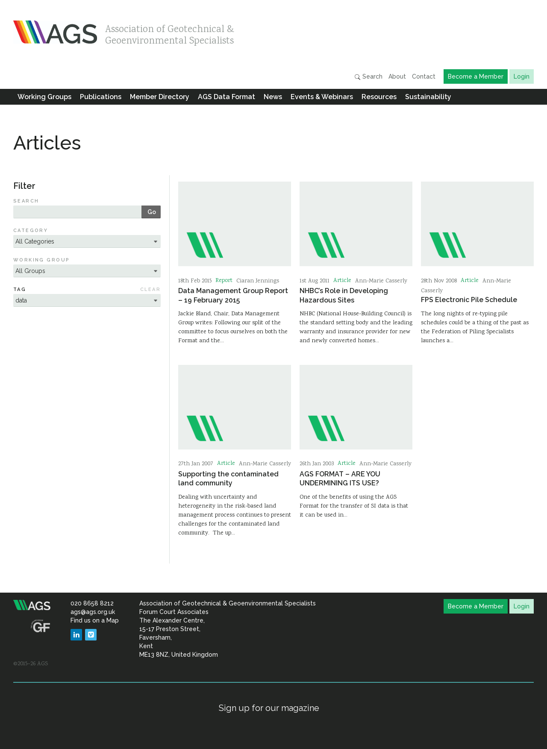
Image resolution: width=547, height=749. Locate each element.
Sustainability (428, 97)
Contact (423, 76)
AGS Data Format (226, 97)
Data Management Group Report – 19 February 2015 (233, 295)
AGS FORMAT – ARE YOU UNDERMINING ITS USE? (340, 478)
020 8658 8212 (92, 603)
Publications (100, 97)
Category (30, 230)
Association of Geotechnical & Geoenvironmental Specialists (169, 33)
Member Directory (159, 97)
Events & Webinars (322, 97)
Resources (379, 97)
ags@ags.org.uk (93, 611)
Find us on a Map (95, 620)
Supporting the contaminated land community (228, 478)
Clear (150, 289)
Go (151, 212)
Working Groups (44, 97)
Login (521, 76)
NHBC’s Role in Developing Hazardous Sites (344, 295)
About (397, 76)
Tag (19, 289)
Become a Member (475, 76)
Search (368, 76)
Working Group (41, 260)
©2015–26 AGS (30, 664)
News (273, 97)
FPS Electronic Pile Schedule (469, 300)
